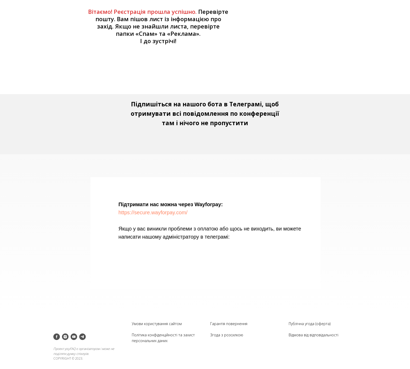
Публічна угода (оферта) (310, 323)
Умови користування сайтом (157, 323)
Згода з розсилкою (226, 334)
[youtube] (74, 336)
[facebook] (56, 336)
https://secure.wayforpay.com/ (152, 212)
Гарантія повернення (228, 323)
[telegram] (82, 336)
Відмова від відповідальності (313, 334)
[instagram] (65, 336)
